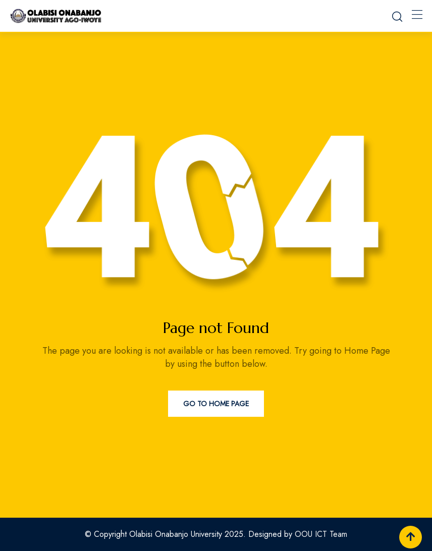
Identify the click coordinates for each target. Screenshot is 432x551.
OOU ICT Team (321, 534)
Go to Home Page (216, 404)
